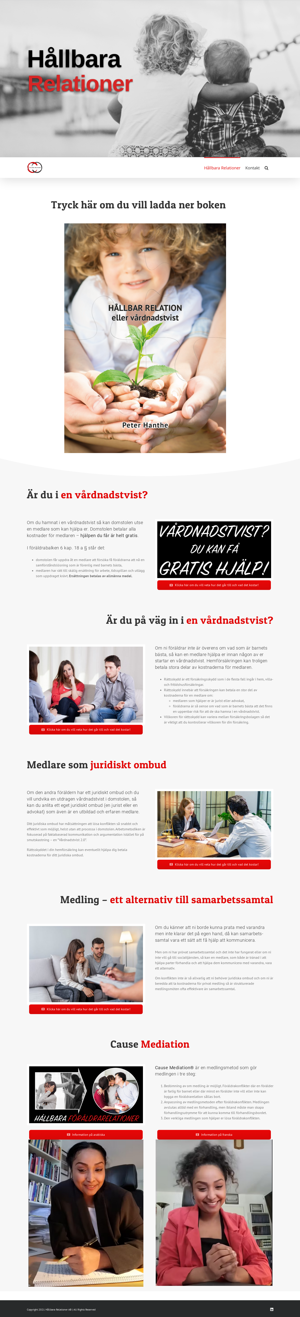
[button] (266, 167)
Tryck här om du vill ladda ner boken (138, 204)
